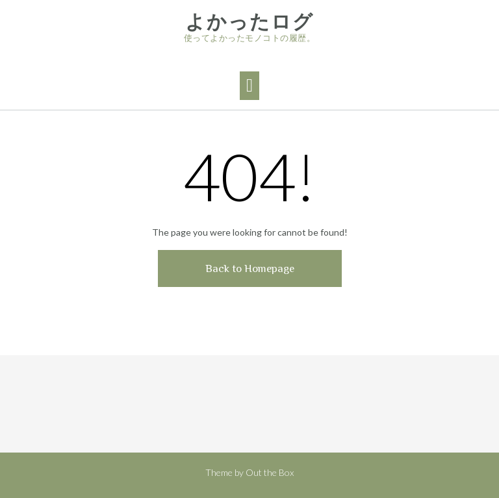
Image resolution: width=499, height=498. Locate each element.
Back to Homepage (249, 268)
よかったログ (249, 22)
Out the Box (270, 472)
